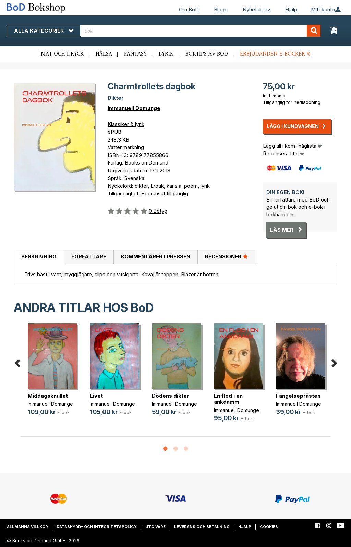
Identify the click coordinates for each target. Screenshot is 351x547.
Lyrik (166, 54)
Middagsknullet (48, 395)
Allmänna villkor (27, 526)
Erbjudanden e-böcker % (275, 54)
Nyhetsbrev (256, 9)
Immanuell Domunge (134, 108)
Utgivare (155, 526)
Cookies (269, 526)
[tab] (39, 257)
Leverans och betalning (202, 526)
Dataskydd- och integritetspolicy (97, 526)
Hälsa (104, 54)
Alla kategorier (43, 30)
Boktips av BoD (206, 54)
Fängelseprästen (298, 395)
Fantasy (135, 54)
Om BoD (189, 9)
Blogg (221, 9)
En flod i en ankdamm (228, 398)
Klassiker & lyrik (126, 124)
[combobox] (200, 31)
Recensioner (226, 256)
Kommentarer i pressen (155, 256)
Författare (88, 256)
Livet (96, 395)
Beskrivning (39, 256)
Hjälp (291, 9)
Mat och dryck (62, 54)
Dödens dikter (170, 395)
